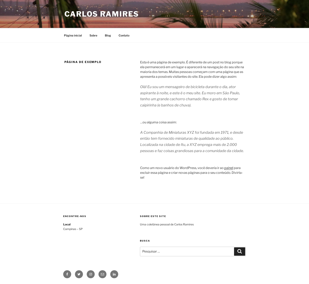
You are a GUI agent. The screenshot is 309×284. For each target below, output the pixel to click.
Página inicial (73, 35)
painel (228, 168)
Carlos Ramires (101, 14)
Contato (124, 35)
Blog (108, 35)
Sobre (93, 35)
